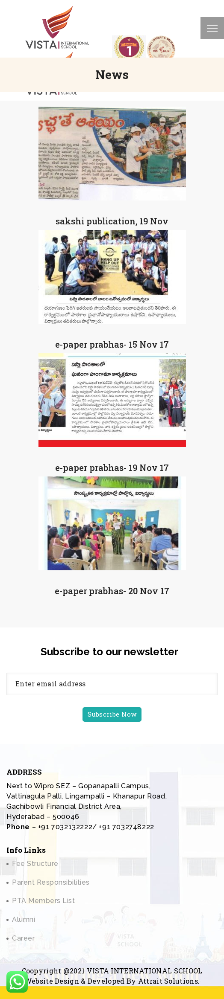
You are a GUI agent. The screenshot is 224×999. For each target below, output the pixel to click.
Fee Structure (35, 864)
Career (23, 938)
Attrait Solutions (168, 980)
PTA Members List (43, 901)
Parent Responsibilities (51, 882)
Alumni (23, 919)
